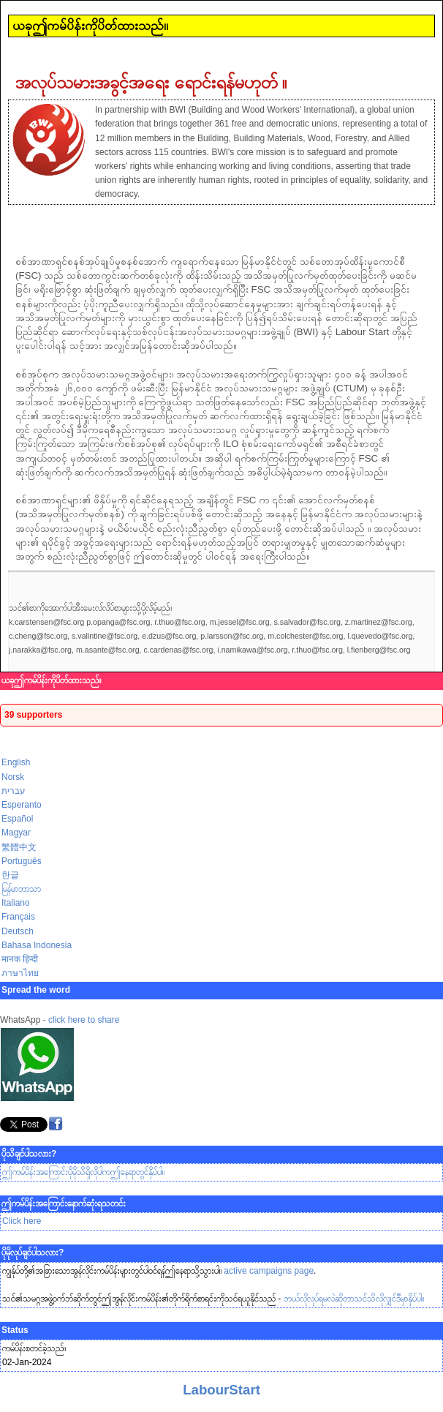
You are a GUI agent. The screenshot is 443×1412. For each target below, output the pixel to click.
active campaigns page (269, 1271)
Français (18, 917)
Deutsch (17, 931)
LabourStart (221, 1389)
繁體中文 (19, 847)
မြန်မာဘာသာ (21, 889)
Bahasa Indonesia (36, 945)
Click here (21, 1221)
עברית (13, 791)
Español (17, 819)
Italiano (15, 903)
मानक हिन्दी (19, 959)
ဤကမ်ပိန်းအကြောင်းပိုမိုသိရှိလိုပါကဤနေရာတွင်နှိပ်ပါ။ (83, 1172)
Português (21, 861)
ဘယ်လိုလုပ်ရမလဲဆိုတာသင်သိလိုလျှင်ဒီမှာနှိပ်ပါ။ (354, 1298)
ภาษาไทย (20, 973)
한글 (10, 875)
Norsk (12, 777)
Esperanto (21, 805)
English (15, 762)
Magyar (16, 832)
